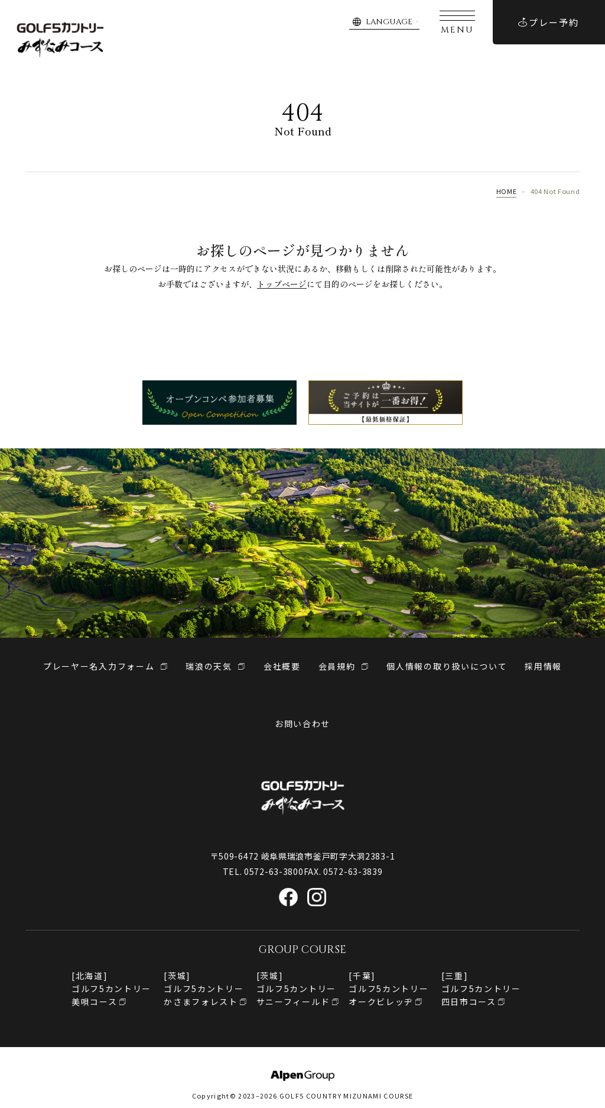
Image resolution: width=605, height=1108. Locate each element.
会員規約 (337, 666)
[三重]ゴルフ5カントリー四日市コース (481, 988)
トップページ (282, 284)
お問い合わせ (302, 723)
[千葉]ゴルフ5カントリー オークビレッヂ (388, 988)
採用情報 (543, 666)
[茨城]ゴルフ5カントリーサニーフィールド (296, 988)
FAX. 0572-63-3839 (343, 871)
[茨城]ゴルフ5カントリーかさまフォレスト (203, 988)
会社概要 (282, 666)
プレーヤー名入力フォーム (98, 666)
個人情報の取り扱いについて (446, 666)
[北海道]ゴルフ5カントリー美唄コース (111, 988)
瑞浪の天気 (209, 666)
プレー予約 (548, 22)
